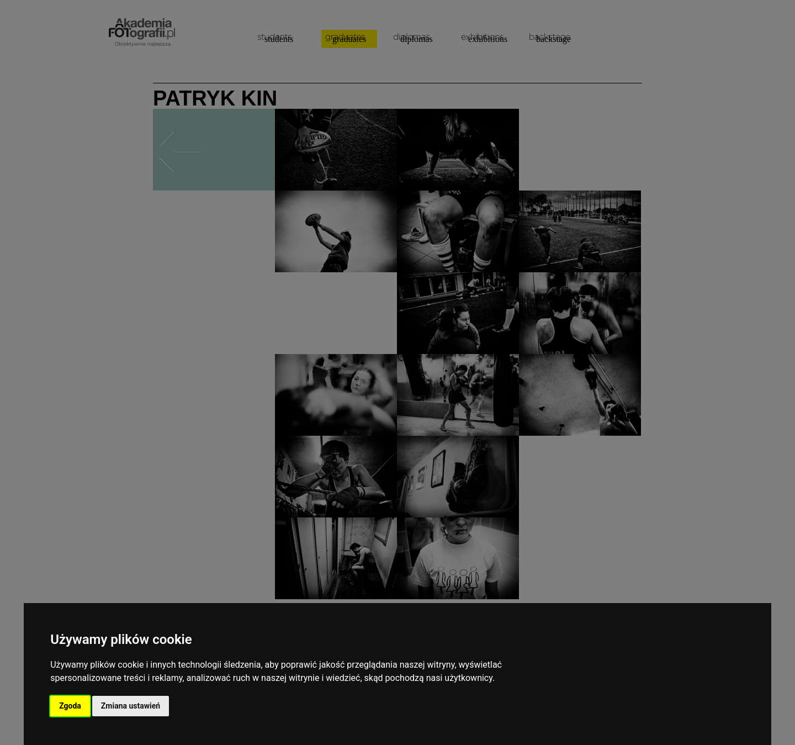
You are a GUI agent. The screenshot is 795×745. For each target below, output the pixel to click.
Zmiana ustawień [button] (130, 705)
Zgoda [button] (70, 705)
